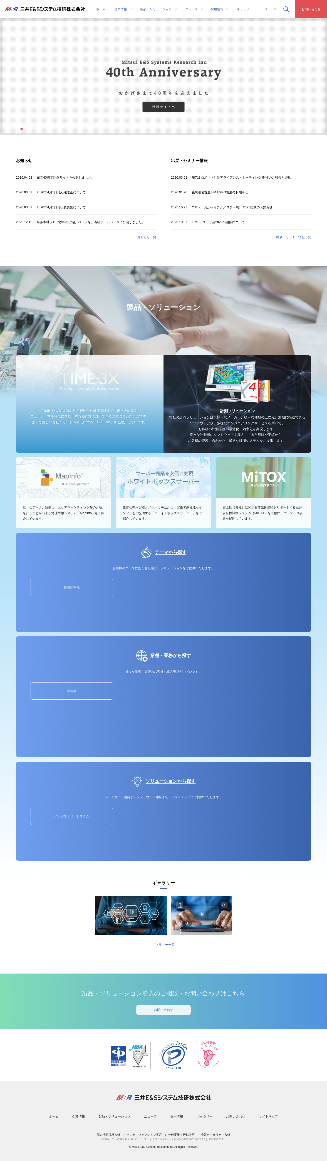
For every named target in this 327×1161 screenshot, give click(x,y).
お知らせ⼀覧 (146, 237)
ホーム (101, 9)
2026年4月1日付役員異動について (61, 207)
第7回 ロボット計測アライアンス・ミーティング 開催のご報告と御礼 (241, 177)
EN (274, 9)
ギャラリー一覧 (163, 944)
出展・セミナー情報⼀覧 (293, 237)
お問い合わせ (311, 9)
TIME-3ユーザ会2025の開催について (218, 222)
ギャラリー (245, 9)
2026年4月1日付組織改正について (61, 192)
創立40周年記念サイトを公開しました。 (65, 177)
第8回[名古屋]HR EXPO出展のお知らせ (220, 192)
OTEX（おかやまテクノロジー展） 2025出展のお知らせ (232, 207)
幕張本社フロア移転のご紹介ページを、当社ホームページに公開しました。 (91, 222)
